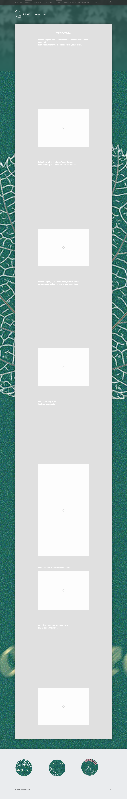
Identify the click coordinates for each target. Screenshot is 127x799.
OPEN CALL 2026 (38, 2)
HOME (16, 2)
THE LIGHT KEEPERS (83, 2)
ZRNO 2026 (27, 2)
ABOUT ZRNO (49, 2)
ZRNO (26, 14)
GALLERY (58, 2)
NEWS (21, 2)
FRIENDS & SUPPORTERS (70, 2)
